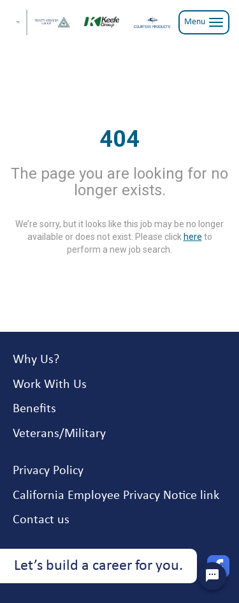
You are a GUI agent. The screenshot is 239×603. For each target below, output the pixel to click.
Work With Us (50, 384)
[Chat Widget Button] (212, 576)
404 (119, 139)
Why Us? (36, 360)
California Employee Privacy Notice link (116, 495)
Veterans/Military (59, 434)
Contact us (41, 520)
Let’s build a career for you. (98, 566)
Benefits (34, 409)
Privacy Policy (48, 471)
